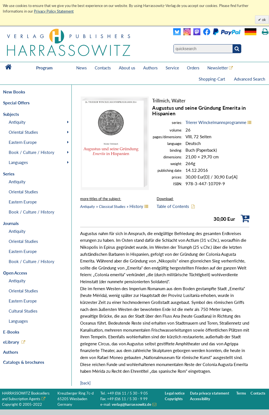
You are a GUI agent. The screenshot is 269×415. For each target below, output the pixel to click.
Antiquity (17, 122)
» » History (111, 206)
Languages (18, 162)
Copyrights (174, 399)
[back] (85, 383)
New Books (14, 91)
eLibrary (11, 341)
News (81, 67)
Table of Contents (173, 206)
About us (127, 67)
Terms (241, 393)
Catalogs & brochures (23, 362)
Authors (150, 67)
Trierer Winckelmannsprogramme (215, 122)
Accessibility (200, 399)
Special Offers (16, 102)
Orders (193, 67)
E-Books (11, 331)
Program (44, 67)
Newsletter (217, 67)
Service (172, 67)
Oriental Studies (23, 132)
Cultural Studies (23, 310)
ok (263, 19)
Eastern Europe (23, 142)
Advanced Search (249, 78)
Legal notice (175, 393)
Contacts (103, 67)
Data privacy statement (209, 393)
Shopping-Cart (212, 78)
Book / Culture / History (31, 152)
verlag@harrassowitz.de (131, 404)
